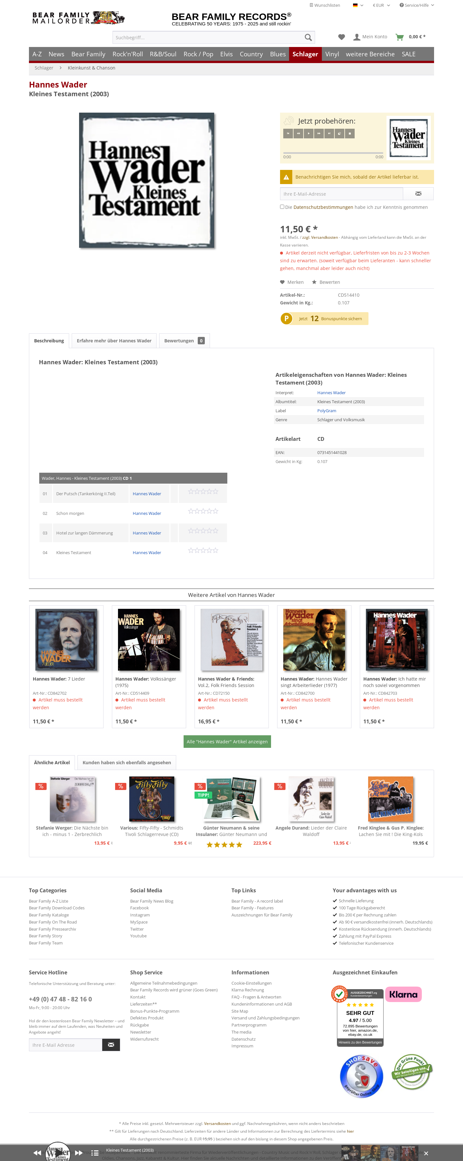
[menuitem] (214, 37)
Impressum (242, 1046)
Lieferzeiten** (143, 1004)
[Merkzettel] (341, 37)
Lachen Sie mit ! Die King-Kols (391, 831)
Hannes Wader (58, 84)
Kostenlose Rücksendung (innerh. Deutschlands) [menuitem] (385, 929)
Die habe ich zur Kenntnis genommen (356, 207)
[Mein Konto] (370, 37)
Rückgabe (139, 1025)
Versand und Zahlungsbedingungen (266, 1018)
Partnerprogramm (249, 1025)
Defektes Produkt (147, 1018)
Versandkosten (217, 1123)
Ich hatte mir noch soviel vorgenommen (394, 682)
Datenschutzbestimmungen (323, 207)
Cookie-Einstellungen (252, 983)
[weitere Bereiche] (371, 54)
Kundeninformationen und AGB (262, 1004)
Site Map (240, 1011)
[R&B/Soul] (163, 54)
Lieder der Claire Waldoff (311, 831)
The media (241, 1032)
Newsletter (140, 1032)
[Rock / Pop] (198, 54)
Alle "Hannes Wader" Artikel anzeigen (227, 741)
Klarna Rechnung (248, 990)
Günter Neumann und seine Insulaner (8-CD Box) (231, 831)
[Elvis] (227, 54)
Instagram (140, 915)
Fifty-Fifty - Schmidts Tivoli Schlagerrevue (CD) (151, 831)
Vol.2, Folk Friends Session (226, 682)
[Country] (251, 54)
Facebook (139, 908)
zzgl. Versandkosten (320, 237)
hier (350, 1131)
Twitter (137, 929)
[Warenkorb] (412, 37)
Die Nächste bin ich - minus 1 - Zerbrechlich (72, 831)
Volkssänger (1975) (145, 682)
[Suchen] (308, 37)
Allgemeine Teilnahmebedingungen (163, 983)
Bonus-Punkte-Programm (154, 1011)
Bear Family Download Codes (57, 908)
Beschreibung (49, 341)
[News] (56, 54)
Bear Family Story (45, 936)
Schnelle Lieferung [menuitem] (356, 901)
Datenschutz (244, 1039)
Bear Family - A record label (257, 901)
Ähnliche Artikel (52, 762)
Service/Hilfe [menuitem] (415, 5)
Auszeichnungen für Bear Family (262, 915)
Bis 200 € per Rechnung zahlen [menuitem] (367, 915)
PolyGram (326, 410)
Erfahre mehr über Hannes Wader (114, 341)
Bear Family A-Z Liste (48, 901)
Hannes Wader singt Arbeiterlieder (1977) (314, 682)
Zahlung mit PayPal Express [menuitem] (365, 936)
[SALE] (408, 54)
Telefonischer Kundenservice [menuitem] (366, 943)
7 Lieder (59, 679)
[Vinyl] (332, 54)
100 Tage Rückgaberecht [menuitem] (362, 908)
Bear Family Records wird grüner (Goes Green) (174, 990)
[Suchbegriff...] (214, 37)
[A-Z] (37, 54)
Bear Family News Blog (151, 901)
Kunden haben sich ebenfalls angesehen (127, 762)
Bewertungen (184, 340)
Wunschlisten (324, 5)
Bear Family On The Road (53, 922)
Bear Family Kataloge (49, 915)
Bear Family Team (46, 943)
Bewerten (326, 282)
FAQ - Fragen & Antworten (256, 997)
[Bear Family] (88, 54)
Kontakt (138, 997)
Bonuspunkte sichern (341, 318)
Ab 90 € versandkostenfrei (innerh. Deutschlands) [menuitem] (385, 922)
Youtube (138, 936)
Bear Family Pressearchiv (52, 929)
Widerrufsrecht (144, 1039)
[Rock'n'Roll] (128, 54)
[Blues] (278, 54)
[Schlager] (305, 54)
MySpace (139, 922)
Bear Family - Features (253, 908)
